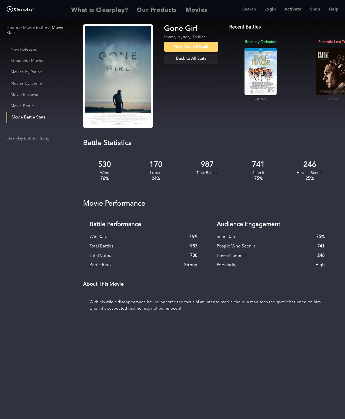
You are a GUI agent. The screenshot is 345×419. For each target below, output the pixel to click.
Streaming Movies (27, 61)
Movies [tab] (196, 9)
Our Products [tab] (156, 9)
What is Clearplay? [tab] (99, 9)
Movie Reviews (24, 95)
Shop (315, 9)
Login (270, 9)
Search (249, 9)
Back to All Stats (191, 59)
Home (12, 28)
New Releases (24, 50)
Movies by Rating (27, 72)
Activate (292, 9)
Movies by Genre (26, 84)
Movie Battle (35, 28)
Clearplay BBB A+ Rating (27, 138)
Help (334, 9)
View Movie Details (191, 47)
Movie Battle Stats (28, 118)
